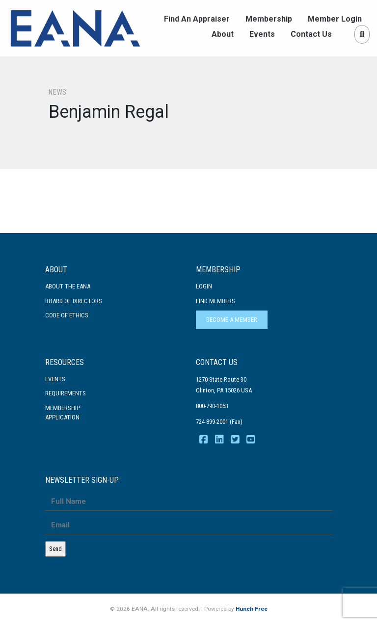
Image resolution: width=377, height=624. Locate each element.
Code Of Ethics (66, 315)
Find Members (215, 301)
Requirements (65, 393)
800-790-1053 (212, 406)
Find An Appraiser (197, 19)
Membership (268, 19)
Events (262, 34)
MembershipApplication (62, 412)
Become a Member (231, 319)
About (223, 34)
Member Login (335, 19)
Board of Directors (73, 301)
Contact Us (311, 34)
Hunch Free (252, 608)
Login (204, 286)
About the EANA (67, 286)
